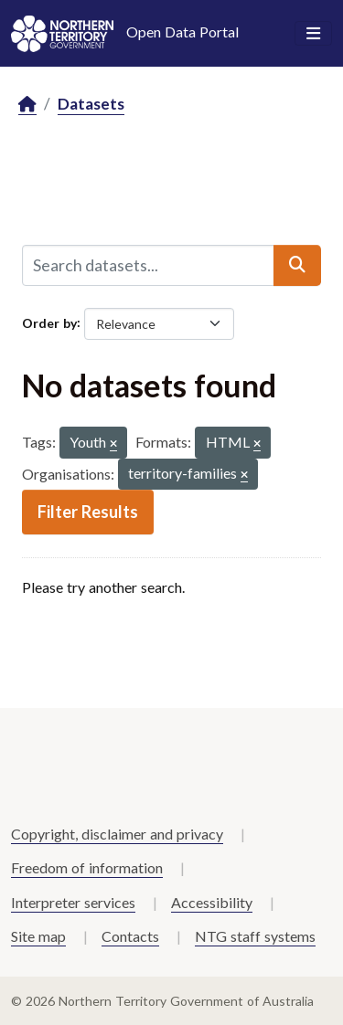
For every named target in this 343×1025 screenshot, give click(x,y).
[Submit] (297, 265)
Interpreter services (73, 902)
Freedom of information (87, 867)
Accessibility (211, 902)
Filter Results (88, 512)
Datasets (91, 103)
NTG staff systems (255, 936)
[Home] (27, 104)
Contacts (130, 936)
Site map (38, 936)
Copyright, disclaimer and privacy (117, 833)
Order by (49, 322)
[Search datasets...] (148, 265)
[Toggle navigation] (313, 34)
